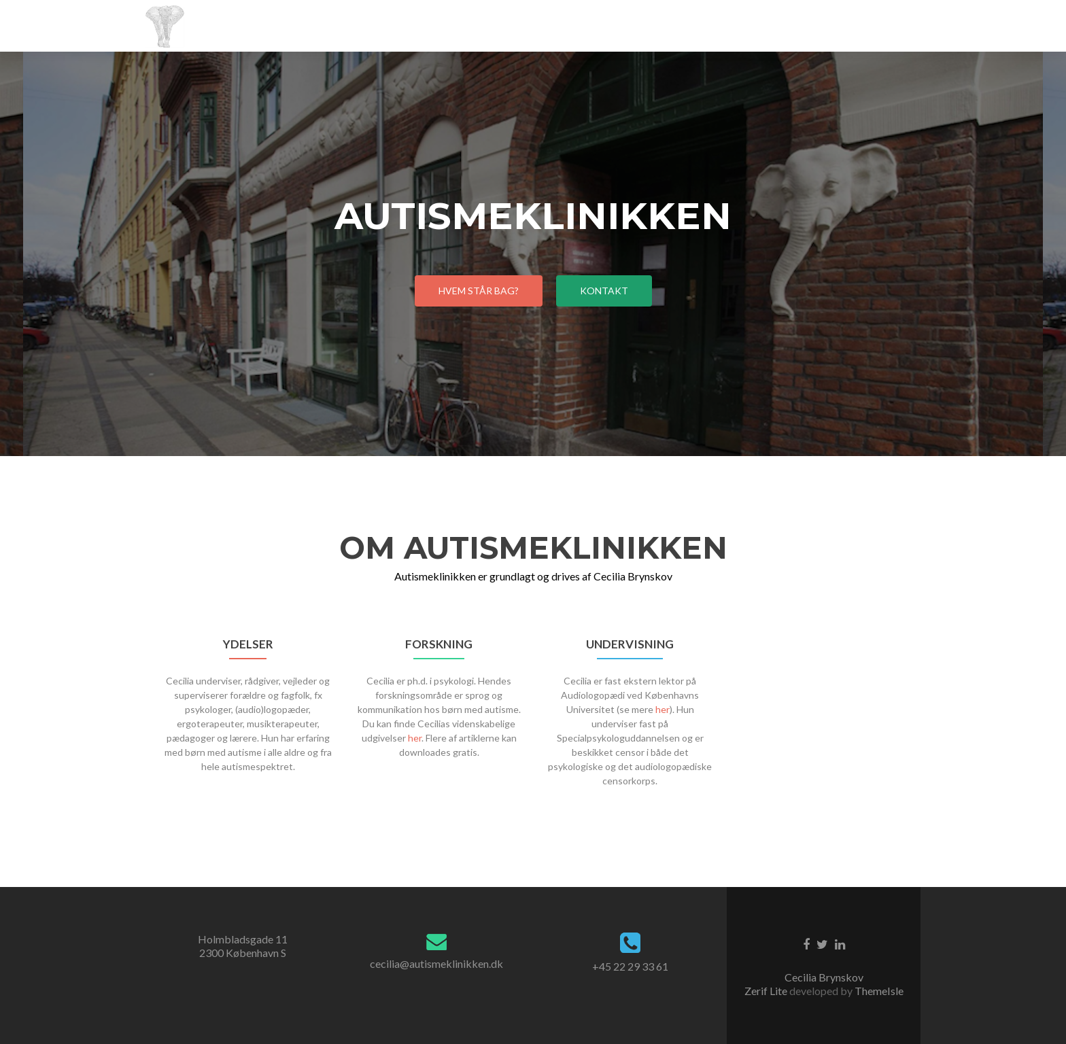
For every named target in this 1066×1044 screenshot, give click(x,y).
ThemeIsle (879, 990)
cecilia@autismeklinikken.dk (436, 963)
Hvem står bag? (479, 290)
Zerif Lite (766, 990)
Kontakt (604, 290)
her (415, 738)
